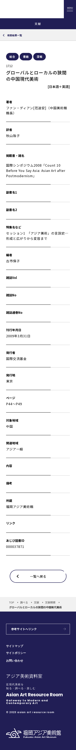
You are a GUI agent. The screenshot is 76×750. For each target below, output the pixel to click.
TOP (11, 602)
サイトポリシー (16, 653)
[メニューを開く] (70, 9)
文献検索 (50, 602)
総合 (12, 57)
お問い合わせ (14, 660)
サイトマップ (14, 646)
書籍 (26, 57)
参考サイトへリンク (24, 629)
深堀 (39, 57)
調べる (24, 602)
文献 (36, 602)
